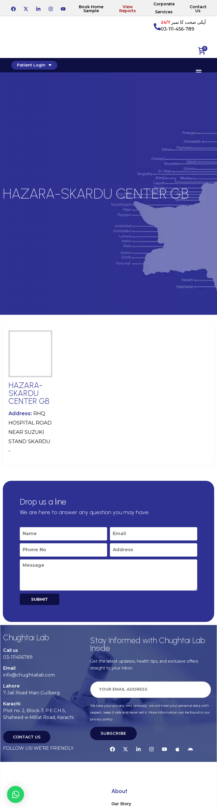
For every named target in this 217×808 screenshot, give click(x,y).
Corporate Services (164, 7)
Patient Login (34, 65)
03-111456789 (17, 657)
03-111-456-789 (177, 29)
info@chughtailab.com (29, 675)
